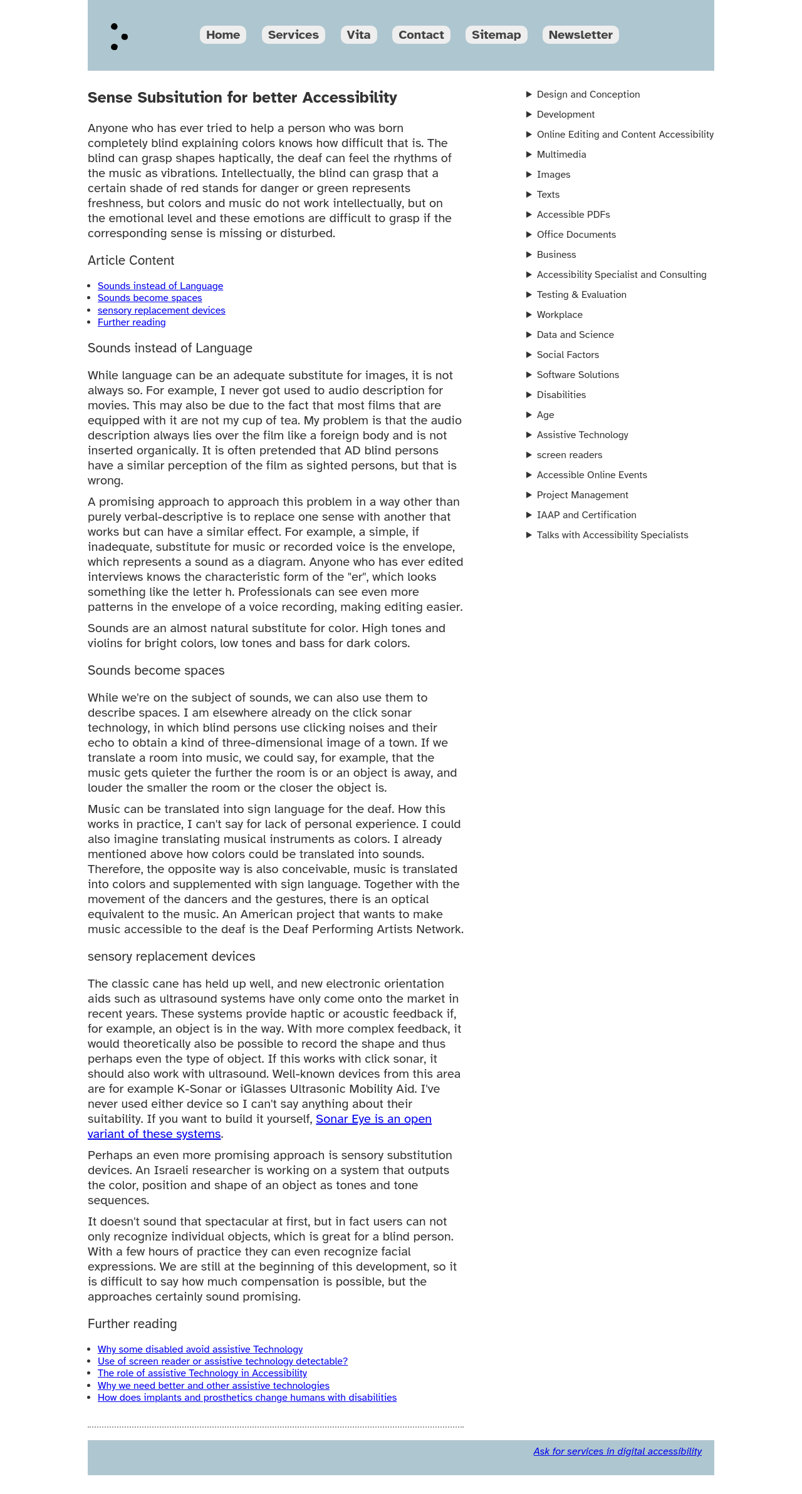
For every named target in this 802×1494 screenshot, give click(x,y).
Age (546, 415)
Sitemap (496, 35)
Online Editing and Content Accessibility (625, 135)
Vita (359, 35)
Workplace (560, 315)
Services (293, 35)
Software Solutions (578, 375)
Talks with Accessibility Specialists (613, 535)
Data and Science (575, 335)
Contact (421, 35)
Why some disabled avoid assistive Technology (200, 1349)
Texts (548, 195)
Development (566, 115)
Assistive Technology (582, 435)
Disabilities (561, 395)
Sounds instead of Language (160, 286)
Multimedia (561, 155)
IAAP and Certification (587, 515)
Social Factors (568, 355)
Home (223, 35)
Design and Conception (588, 95)
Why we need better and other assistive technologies (214, 1385)
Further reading (132, 322)
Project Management (582, 495)
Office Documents (576, 235)
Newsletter (581, 35)
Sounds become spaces (150, 298)
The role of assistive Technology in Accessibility (202, 1373)
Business (556, 255)
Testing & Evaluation (582, 295)
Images (554, 175)
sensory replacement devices (162, 310)
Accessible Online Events (592, 475)
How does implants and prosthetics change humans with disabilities (247, 1397)
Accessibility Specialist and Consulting (622, 275)
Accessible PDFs (573, 215)
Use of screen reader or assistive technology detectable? (223, 1361)
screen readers (570, 455)
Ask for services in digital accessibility (618, 1451)
